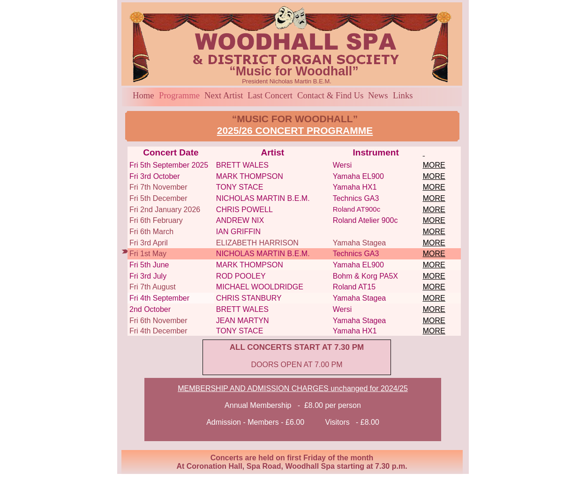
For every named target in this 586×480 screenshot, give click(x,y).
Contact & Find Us (330, 95)
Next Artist (223, 95)
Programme (179, 95)
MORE (434, 165)
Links (403, 95)
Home (143, 95)
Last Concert (270, 95)
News (378, 95)
